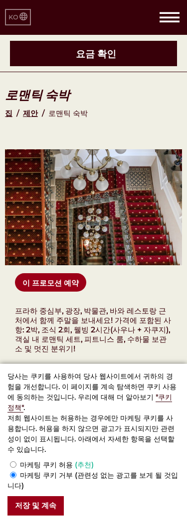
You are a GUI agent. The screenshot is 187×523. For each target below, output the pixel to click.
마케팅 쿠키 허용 (57, 464)
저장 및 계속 (35, 505)
